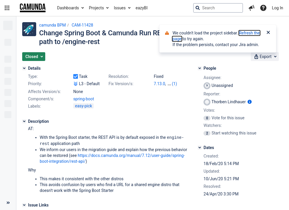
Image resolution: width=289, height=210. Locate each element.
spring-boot (83, 99)
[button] (7, 8)
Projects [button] (96, 8)
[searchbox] (218, 8)
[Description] (24, 121)
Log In (277, 8)
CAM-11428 (82, 25)
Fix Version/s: (121, 83)
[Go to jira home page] (32, 8)
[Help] (263, 8)
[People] (200, 68)
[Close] (268, 33)
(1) (174, 83)
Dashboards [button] (68, 8)
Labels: (34, 106)
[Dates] (200, 148)
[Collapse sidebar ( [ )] (8, 202)
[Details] (24, 68)
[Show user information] (249, 101)
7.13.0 (159, 83)
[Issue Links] (24, 204)
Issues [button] (120, 8)
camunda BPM (52, 25)
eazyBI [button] (142, 8)
